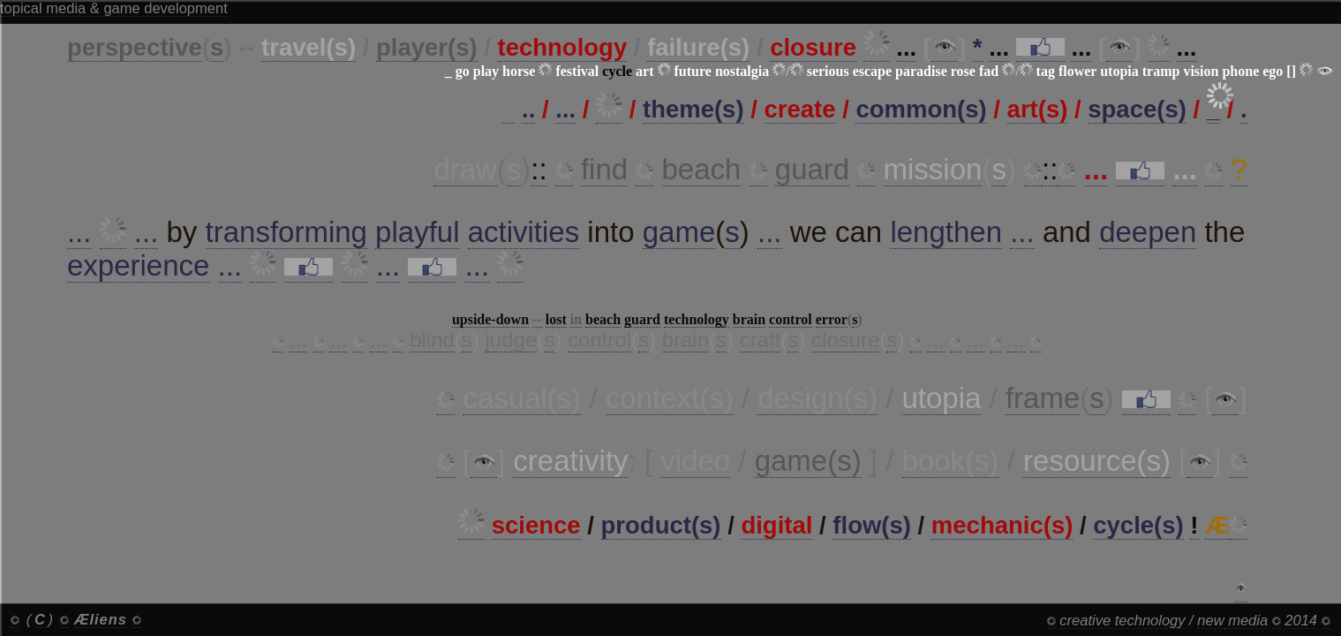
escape (872, 71)
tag (1045, 71)
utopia (1119, 71)
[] (1291, 71)
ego (1272, 71)
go (463, 71)
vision (1200, 71)
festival (577, 71)
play (486, 71)
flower (1077, 71)
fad (988, 71)
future (693, 71)
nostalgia (742, 71)
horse (518, 71)
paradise (921, 71)
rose (963, 71)
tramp (1161, 71)
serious (828, 71)
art (644, 71)
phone (1240, 71)
